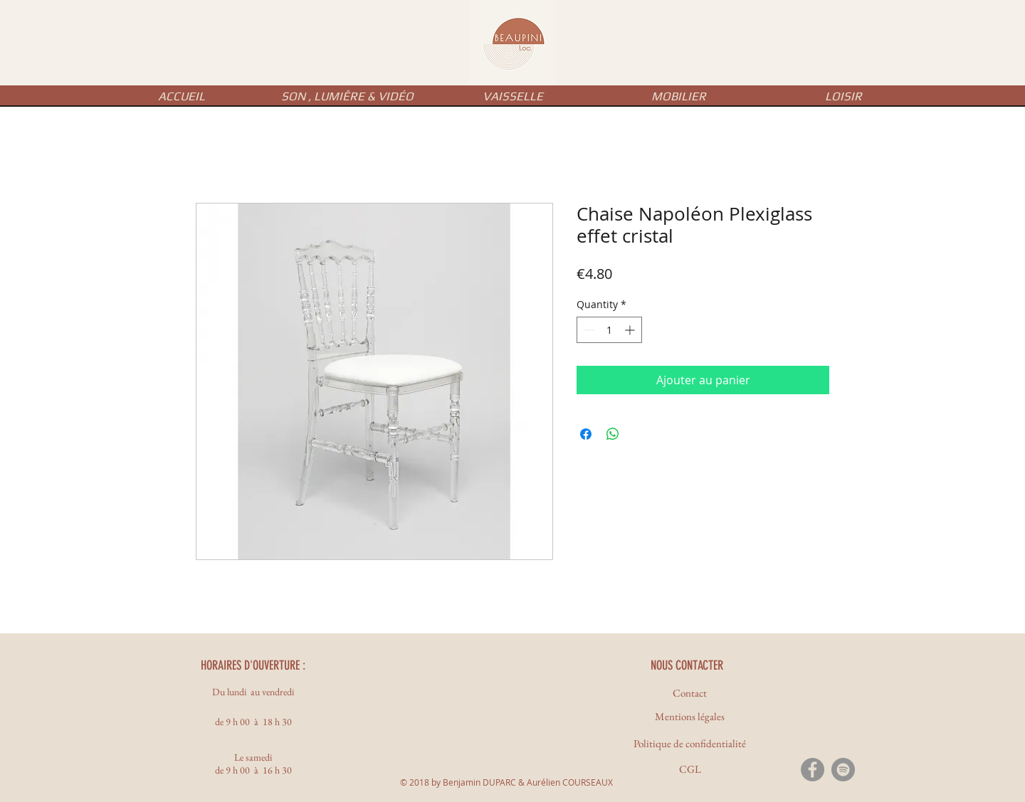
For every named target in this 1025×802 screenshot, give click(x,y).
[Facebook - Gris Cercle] (812, 769)
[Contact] (689, 692)
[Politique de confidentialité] (689, 743)
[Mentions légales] (689, 716)
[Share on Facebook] (585, 434)
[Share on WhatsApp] (612, 434)
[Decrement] (587, 329)
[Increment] (631, 329)
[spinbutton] (609, 329)
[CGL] (689, 768)
